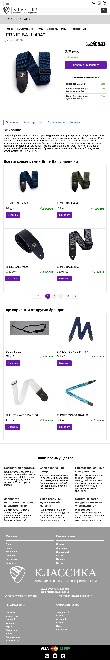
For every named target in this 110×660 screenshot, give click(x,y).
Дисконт (10, 612)
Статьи (60, 563)
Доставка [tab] (75, 122)
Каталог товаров (18, 19)
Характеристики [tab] (32, 122)
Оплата (60, 544)
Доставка (61, 548)
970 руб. (72, 51)
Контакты (11, 563)
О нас (9, 544)
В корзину (13, 215)
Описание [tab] (12, 122)
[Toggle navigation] (7, 3)
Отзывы (60, 559)
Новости (10, 555)
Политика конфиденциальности (75, 596)
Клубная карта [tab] (56, 122)
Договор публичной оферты (21, 596)
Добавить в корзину (86, 65)
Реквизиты (12, 559)
